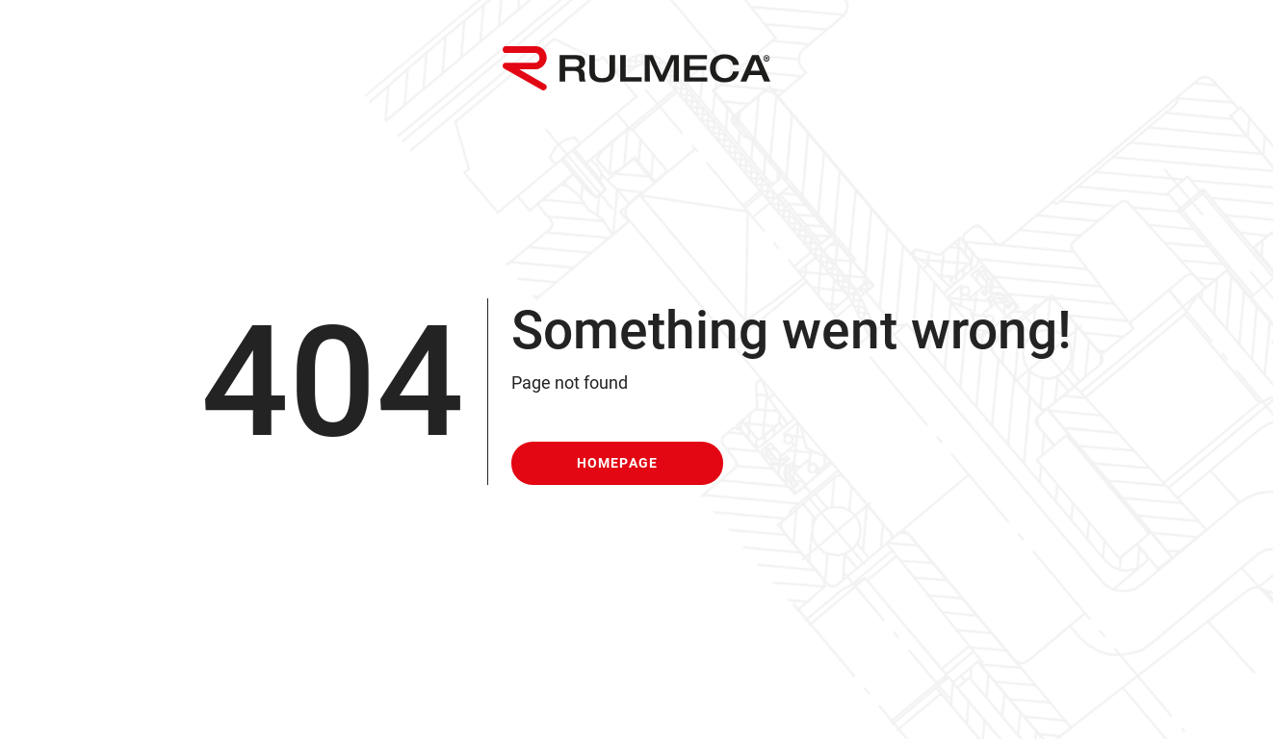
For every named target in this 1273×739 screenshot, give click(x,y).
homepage (618, 463)
